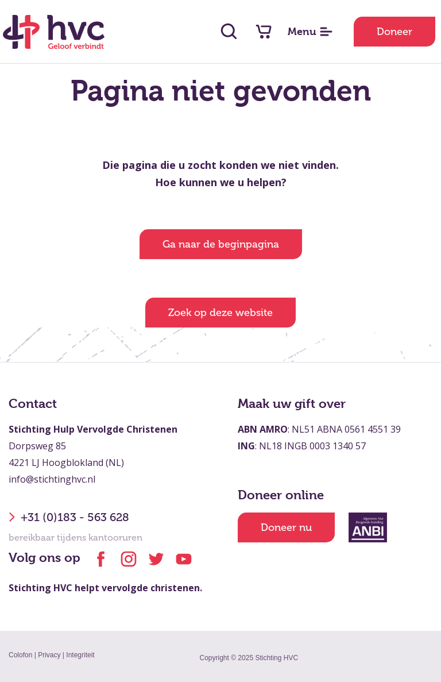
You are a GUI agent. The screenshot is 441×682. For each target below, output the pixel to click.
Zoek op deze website (220, 312)
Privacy (49, 655)
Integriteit (80, 655)
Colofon (20, 655)
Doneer (394, 31)
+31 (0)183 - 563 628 (69, 517)
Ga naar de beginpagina (221, 244)
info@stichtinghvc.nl (52, 479)
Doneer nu (286, 527)
